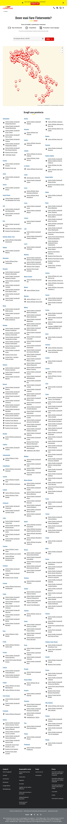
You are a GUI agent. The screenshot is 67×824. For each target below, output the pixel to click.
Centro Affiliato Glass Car (55, 139)
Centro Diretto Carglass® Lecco (34, 207)
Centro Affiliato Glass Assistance (33, 196)
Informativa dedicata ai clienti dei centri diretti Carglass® (57, 773)
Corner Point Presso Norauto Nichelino (56, 488)
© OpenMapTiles (46, 105)
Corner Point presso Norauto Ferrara (13, 661)
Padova (26, 588)
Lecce (25, 188)
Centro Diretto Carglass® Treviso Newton (55, 518)
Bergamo (5, 269)
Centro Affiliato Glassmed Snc (34, 280)
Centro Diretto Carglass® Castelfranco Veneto (55, 531)
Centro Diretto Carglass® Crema (12, 574)
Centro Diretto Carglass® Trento (55, 503)
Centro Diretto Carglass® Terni (55, 387)
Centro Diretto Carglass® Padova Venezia (34, 592)
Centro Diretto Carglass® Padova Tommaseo (34, 601)
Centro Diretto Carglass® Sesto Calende (55, 598)
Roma (46, 203)
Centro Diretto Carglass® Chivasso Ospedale (55, 459)
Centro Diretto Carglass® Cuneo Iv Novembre (12, 598)
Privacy (53, 769)
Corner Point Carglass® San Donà (56, 626)
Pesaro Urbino (28, 679)
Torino (47, 394)
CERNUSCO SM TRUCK (33, 450)
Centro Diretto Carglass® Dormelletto (34, 558)
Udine (47, 548)
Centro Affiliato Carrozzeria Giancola (13, 470)
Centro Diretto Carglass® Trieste (55, 542)
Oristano (26, 578)
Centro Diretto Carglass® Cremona (12, 570)
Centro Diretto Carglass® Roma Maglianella (55, 229)
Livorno (26, 218)
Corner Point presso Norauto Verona (56, 687)
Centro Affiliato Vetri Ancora (56, 706)
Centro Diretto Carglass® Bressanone (12, 373)
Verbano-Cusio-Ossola (51, 642)
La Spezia (27, 166)
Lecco (25, 203)
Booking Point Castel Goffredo (33, 270)
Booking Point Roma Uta (55, 256)
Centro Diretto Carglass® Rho (34, 381)
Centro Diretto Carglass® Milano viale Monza (34, 324)
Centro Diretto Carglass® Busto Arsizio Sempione (55, 572)
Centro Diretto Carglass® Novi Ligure (12, 136)
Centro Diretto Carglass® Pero (34, 333)
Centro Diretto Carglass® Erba (12, 535)
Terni (46, 383)
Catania (5, 490)
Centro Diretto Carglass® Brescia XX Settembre (12, 406)
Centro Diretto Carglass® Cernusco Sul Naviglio (34, 421)
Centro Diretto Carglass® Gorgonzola (34, 346)
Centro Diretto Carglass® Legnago (55, 678)
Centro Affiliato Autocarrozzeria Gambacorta (9, 558)
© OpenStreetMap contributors (57, 105)
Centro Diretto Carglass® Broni (34, 662)
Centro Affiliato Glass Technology (11, 262)
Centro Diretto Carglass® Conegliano (55, 526)
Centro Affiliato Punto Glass (35, 169)
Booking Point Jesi (10, 168)
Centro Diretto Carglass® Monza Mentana (34, 493)
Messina (26, 296)
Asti (4, 206)
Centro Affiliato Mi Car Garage (33, 683)
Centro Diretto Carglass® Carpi (34, 464)
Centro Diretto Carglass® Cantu (12, 531)
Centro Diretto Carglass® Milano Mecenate (34, 316)
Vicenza (47, 716)
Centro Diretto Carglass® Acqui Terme (12, 131)
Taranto (47, 368)
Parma (26, 621)
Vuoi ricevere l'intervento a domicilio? (35, 2)
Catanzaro (5, 503)
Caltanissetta (6, 455)
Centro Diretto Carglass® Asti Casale (12, 214)
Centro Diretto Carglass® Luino (55, 594)
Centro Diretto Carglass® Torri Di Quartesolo (55, 733)
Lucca (25, 244)
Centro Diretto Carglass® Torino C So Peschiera (55, 398)
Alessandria (6, 118)
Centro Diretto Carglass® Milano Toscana (34, 368)
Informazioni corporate (57, 798)
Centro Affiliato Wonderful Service (34, 538)
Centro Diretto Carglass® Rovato (12, 397)
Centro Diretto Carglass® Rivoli (55, 402)
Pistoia (26, 734)
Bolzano (5, 365)
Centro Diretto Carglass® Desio (34, 497)
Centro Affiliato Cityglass (12, 493)
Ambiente (21, 780)
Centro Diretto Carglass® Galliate (34, 562)
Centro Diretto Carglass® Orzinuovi (12, 401)
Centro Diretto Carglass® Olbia (55, 303)
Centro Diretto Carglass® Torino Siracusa (55, 446)
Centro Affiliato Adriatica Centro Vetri (12, 646)
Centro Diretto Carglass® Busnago (34, 501)
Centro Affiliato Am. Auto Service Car (55, 277)
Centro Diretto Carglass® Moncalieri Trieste (55, 407)
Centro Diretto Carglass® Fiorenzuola (34, 714)
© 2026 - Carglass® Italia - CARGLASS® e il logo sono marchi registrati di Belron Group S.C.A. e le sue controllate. (33, 821)
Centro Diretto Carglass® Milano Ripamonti (34, 364)
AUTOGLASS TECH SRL (33, 178)
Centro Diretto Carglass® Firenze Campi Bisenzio (12, 676)
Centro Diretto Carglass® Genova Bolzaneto (12, 737)
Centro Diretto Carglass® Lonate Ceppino (55, 585)
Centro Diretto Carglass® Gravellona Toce (55, 646)
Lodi (25, 229)
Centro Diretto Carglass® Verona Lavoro (55, 674)
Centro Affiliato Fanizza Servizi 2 (54, 377)
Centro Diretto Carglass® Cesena (12, 704)
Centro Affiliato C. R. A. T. (34, 299)
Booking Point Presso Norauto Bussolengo (54, 691)
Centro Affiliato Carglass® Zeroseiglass (55, 224)
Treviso (47, 514)
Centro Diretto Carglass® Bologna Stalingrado (12, 342)
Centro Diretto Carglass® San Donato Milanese (34, 351)
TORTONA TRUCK (10, 155)
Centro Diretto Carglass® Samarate (55, 607)
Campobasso (6, 466)
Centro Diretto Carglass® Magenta (34, 403)
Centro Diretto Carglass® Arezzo (12, 188)
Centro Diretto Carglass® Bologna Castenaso (12, 329)
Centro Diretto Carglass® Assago (34, 372)
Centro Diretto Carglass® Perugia (34, 673)
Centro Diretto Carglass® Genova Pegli (12, 741)
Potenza (47, 118)
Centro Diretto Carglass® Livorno (34, 222)
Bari (4, 221)
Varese (47, 559)
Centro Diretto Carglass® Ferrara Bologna (12, 656)
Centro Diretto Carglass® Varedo (34, 488)
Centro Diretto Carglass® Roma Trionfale (55, 220)
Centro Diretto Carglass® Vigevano (34, 658)
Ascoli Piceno (6, 195)
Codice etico (22, 777)
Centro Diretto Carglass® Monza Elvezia (34, 484)
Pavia (25, 645)
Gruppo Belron (6, 785)
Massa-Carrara (28, 276)
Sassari (47, 295)
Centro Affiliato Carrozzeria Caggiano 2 (55, 288)
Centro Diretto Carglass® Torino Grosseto (55, 424)
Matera (26, 287)
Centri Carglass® (7, 772)
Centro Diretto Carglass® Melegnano (34, 320)
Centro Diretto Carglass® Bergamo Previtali (12, 277)
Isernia (26, 140)
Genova (5, 720)
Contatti (5, 775)
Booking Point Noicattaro (12, 231)
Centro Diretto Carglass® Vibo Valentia (55, 709)
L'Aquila (26, 151)
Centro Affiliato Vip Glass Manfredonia (12, 686)
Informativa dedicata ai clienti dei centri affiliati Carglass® (57, 780)
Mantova (26, 254)
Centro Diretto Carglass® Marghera (55, 622)
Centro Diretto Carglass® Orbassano (55, 433)
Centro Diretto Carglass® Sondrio (55, 362)
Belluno (5, 247)
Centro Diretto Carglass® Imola (12, 351)
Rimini (47, 192)
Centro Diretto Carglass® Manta (12, 620)
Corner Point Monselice (33, 605)
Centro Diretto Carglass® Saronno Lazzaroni (55, 576)
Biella (4, 306)
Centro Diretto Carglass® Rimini (55, 196)
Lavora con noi (39, 772)
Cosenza (5, 546)
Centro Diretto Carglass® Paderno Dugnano (34, 429)
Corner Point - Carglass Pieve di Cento (11, 358)
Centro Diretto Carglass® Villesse (34, 122)
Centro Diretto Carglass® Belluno (12, 251)
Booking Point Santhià (54, 664)
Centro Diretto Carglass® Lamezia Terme (12, 511)
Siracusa (47, 344)
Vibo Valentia (49, 703)
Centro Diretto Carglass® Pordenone (34, 748)
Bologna (5, 325)
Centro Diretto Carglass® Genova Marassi (12, 728)
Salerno (47, 273)
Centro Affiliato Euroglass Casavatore (34, 525)
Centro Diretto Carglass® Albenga (55, 323)
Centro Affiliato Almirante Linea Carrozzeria (55, 351)
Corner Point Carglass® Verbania (54, 650)
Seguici (27, 814)
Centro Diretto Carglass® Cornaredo (34, 337)
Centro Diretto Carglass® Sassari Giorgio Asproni (55, 299)
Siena (47, 334)
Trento (47, 499)
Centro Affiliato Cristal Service (33, 159)
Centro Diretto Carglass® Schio (55, 729)
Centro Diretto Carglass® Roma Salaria (55, 248)
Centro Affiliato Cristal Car (55, 280)
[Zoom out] (62, 50)
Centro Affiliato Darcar (33, 290)
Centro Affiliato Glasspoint (13, 714)
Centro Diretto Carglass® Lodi (34, 233)
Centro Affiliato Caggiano (55, 122)
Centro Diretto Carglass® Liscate (34, 416)
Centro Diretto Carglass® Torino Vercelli (55, 416)
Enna (4, 631)
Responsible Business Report (24, 772)
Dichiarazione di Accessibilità (23, 803)
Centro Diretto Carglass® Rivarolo (55, 455)
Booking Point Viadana (33, 266)
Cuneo (4, 594)
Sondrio (47, 358)
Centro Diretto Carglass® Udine (55, 552)
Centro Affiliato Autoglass (12, 484)
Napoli (26, 521)
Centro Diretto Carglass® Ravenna (55, 149)
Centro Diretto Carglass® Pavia (34, 649)
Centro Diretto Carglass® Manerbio (12, 410)
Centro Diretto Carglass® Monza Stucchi (34, 510)
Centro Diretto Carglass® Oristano (34, 582)
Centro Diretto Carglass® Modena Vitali (34, 469)
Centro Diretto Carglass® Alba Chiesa (12, 602)
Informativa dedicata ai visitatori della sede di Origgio (57, 786)
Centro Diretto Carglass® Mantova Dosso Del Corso (34, 263)
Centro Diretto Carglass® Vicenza (55, 720)
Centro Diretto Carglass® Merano (12, 377)
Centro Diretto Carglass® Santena (55, 474)
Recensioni (5, 782)
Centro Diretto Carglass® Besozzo (55, 589)
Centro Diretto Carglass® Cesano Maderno (34, 506)
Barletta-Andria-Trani (9, 237)
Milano (26, 307)
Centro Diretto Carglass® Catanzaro (12, 507)
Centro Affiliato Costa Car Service (34, 614)
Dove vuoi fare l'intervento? (33, 18)
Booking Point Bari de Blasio (13, 228)
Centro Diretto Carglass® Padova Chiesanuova (34, 597)
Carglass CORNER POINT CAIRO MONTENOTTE (55, 327)
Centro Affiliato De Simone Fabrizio (34, 155)
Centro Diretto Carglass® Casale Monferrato (12, 127)
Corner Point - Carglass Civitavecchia (54, 266)
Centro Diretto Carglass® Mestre (55, 617)
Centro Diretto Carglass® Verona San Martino (55, 683)
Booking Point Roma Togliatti (54, 262)
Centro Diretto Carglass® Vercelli (55, 661)
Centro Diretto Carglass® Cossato (12, 314)
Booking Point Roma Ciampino (54, 252)
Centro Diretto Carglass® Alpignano (55, 492)
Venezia (47, 613)
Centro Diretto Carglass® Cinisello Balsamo (34, 407)
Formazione (38, 775)
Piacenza (26, 701)
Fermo (4, 642)
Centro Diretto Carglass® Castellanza (55, 563)
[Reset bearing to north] (62, 52)
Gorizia (26, 118)
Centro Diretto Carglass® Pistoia (34, 738)
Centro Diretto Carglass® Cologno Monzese (34, 425)
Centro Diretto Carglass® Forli (12, 700)
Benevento (6, 258)
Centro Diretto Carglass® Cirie (55, 451)
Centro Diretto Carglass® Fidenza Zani (34, 634)
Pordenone (27, 744)
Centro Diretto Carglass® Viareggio (34, 248)
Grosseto (26, 129)
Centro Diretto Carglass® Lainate (34, 386)
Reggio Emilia (49, 177)
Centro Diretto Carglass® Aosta (12, 178)
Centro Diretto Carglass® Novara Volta (34, 571)
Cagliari (5, 444)
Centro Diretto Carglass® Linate (34, 438)
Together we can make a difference (25, 788)
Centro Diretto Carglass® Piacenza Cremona (34, 705)
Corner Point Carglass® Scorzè (54, 631)
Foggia (5, 682)
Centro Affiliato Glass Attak (34, 301)
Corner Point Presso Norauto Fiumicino (56, 233)
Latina (26, 174)
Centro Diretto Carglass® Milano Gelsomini (34, 329)
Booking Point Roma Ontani (56, 258)
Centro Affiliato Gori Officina (32, 133)
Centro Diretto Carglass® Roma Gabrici (55, 215)
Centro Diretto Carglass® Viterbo (55, 744)
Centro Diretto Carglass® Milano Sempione (34, 311)
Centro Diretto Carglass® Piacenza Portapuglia (34, 709)
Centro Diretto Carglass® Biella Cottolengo (12, 318)
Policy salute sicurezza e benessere (25, 793)
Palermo (26, 610)
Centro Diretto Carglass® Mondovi (12, 624)
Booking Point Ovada (11, 152)
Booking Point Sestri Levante (11, 752)
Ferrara (5, 652)
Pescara (26, 690)
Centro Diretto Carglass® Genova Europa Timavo (12, 724)
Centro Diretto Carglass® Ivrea (55, 411)
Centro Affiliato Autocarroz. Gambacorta (13, 587)
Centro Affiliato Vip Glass (12, 690)
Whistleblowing (7, 789)
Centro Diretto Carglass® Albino (12, 281)
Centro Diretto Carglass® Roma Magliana (55, 207)
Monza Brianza (28, 480)
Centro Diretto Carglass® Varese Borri (55, 567)
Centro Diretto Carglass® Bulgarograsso (12, 526)
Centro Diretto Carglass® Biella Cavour (12, 310)
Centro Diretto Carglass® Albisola (55, 318)
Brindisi (5, 434)
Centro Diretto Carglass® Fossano (12, 615)
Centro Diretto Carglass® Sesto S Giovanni (34, 355)
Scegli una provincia (33, 112)
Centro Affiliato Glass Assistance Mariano (33, 192)
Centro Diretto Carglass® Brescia (12, 388)
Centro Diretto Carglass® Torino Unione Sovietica (55, 420)
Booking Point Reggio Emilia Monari (56, 185)
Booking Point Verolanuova (13, 423)
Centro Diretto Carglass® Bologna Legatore (12, 347)
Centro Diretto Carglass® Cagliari (12, 448)
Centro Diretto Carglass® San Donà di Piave (55, 635)
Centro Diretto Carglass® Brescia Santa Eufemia (12, 414)
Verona (47, 670)
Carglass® (5, 769)
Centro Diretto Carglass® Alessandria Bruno (12, 122)
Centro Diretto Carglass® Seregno (34, 515)
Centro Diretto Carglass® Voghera (34, 653)
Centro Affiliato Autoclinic (55, 348)
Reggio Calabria (49, 156)
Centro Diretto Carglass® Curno (12, 295)
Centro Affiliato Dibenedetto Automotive (13, 241)
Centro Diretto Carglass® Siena (55, 338)
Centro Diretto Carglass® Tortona (12, 140)
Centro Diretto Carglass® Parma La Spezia (34, 625)
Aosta (4, 174)
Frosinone (5, 711)
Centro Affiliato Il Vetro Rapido (11, 459)
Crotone (5, 583)
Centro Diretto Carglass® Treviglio (12, 286)
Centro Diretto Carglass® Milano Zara (34, 399)
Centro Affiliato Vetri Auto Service (55, 170)
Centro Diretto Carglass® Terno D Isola (12, 299)
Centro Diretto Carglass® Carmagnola (55, 442)
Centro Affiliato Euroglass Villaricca (34, 543)
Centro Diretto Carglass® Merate (34, 211)
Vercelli (47, 657)
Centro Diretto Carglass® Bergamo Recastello (12, 273)
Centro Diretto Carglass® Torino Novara (55, 483)
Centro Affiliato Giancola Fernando (34, 144)
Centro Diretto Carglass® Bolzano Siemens (12, 369)
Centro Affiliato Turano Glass (11, 550)
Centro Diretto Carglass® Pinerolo (55, 438)
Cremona (5, 566)
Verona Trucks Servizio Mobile (54, 696)
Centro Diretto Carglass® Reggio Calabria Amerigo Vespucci (55, 160)
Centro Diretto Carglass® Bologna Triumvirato (12, 333)
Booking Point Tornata (11, 577)
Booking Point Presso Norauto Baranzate (33, 443)
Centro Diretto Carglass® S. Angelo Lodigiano (34, 237)
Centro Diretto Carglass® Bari (12, 225)
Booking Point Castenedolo (13, 418)
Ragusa (47, 136)
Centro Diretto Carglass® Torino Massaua (55, 429)
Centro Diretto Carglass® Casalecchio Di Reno (12, 338)
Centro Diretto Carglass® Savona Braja (55, 314)
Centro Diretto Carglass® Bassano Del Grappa (55, 724)
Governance (6, 778)
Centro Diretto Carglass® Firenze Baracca (12, 671)
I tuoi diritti (54, 791)
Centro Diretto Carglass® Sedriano (34, 434)
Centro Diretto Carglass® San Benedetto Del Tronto (12, 199)
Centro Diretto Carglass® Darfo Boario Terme (12, 290)
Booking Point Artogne (11, 428)
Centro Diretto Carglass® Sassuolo (34, 473)
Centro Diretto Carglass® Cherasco (12, 607)
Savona (47, 310)
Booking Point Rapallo (11, 749)
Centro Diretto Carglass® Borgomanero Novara (34, 567)
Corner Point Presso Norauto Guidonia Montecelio (56, 237)
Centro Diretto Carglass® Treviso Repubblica (55, 522)
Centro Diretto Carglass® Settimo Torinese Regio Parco (55, 465)
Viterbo (47, 740)
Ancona (5, 160)
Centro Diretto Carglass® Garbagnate (34, 412)
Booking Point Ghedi (11, 425)
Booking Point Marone (11, 420)
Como (4, 518)
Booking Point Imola (11, 354)
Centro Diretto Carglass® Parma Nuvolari (34, 638)
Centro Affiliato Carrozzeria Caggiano (55, 284)
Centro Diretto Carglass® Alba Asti (12, 611)
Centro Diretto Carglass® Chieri (55, 479)
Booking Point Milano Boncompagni (33, 447)
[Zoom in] (62, 48)
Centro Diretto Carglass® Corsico (34, 342)
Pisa (25, 723)
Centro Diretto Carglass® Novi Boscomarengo (12, 149)
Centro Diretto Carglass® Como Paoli (12, 522)
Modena (26, 456)
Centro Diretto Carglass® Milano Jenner (34, 359)
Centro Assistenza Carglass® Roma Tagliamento (53, 243)
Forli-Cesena (6, 696)
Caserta (5, 476)
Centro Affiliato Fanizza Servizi (54, 372)
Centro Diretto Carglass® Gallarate (55, 580)
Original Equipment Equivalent (24, 798)
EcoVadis (21, 783)
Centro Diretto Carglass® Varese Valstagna (55, 602)
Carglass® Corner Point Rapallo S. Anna (12, 745)
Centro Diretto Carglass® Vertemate (12, 539)
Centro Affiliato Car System (13, 554)
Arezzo (5, 184)
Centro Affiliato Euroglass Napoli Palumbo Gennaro (34, 530)
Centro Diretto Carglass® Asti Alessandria (12, 210)
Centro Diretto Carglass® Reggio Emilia (55, 181)
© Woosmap (40, 105)
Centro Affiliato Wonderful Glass (34, 534)
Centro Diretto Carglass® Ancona (12, 164)
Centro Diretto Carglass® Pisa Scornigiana (34, 727)
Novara (26, 550)
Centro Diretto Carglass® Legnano (34, 390)
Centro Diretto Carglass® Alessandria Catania (12, 144)
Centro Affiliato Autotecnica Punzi (13, 438)
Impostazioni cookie (53, 811)
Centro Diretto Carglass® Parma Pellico (34, 629)
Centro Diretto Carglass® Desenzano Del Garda (12, 392)
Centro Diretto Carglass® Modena (34, 460)
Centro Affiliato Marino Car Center (55, 129)
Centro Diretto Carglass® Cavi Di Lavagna (12, 732)
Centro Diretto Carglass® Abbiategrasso (34, 377)
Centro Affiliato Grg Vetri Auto (55, 166)
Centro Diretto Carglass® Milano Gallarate (34, 394)
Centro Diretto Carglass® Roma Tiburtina (55, 211)
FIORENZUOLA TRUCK (33, 717)
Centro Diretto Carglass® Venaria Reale (55, 470)
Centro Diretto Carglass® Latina (34, 181)
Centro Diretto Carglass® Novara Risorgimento (34, 554)
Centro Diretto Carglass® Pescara (34, 694)
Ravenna (47, 145)
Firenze (5, 667)
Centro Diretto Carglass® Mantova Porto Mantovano (34, 258)
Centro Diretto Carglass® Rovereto (55, 507)
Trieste (47, 538)
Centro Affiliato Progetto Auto (12, 480)
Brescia (5, 384)
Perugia (26, 669)
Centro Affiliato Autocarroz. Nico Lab (55, 125)
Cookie (53, 795)
